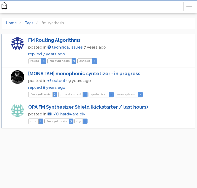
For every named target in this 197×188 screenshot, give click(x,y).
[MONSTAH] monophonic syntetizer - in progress (84, 73)
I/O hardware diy (66, 114)
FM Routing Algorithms (54, 40)
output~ (57, 80)
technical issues (65, 47)
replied (46, 54)
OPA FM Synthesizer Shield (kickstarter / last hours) (88, 107)
